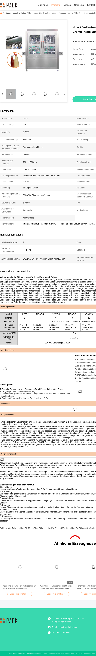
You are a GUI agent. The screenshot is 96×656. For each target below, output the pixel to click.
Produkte (55, 5)
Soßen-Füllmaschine (29, 13)
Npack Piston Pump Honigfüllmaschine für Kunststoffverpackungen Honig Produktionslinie (19, 587)
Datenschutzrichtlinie (16, 653)
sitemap (28, 653)
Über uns (79, 5)
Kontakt (91, 5)
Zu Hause (43, 5)
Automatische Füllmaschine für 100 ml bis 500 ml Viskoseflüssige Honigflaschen (56, 587)
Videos (67, 5)
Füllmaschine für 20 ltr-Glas (25, 528)
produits (16, 13)
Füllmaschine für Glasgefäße (52, 528)
